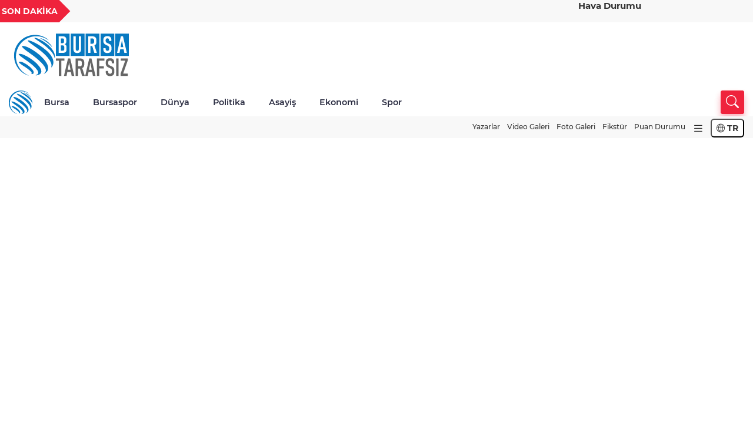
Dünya (175, 102)
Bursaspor (115, 102)
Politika (229, 102)
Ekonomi (338, 102)
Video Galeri (528, 126)
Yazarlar (486, 126)
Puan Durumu (659, 126)
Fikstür (614, 126)
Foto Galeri (576, 126)
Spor (392, 102)
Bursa (56, 102)
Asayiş (282, 102)
